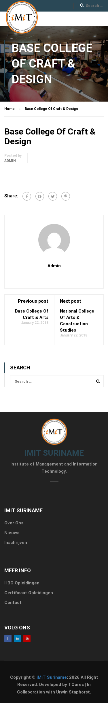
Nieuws (11, 532)
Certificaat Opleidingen (28, 592)
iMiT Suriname (52, 677)
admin (10, 161)
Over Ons (13, 523)
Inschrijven (15, 542)
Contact (13, 602)
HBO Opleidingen (21, 583)
